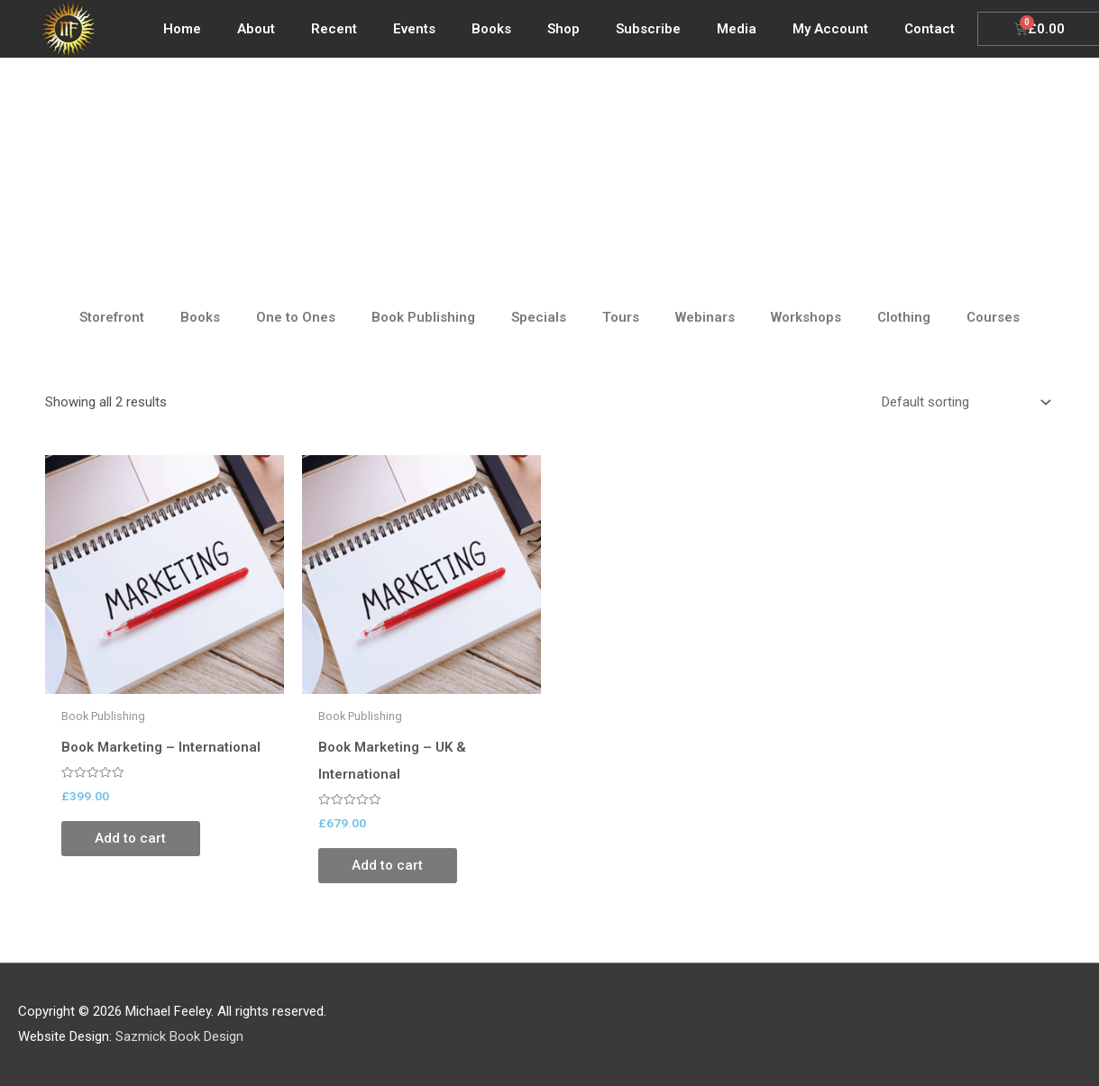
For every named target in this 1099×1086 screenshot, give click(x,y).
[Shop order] (963, 402)
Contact (929, 29)
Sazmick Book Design (179, 1037)
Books (491, 29)
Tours (620, 317)
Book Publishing (423, 317)
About (256, 29)
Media (736, 29)
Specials (538, 317)
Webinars (705, 317)
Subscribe (648, 29)
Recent (334, 29)
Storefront (111, 317)
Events (414, 29)
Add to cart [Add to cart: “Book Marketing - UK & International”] (390, 866)
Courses (993, 317)
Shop (563, 29)
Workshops (806, 317)
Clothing (903, 317)
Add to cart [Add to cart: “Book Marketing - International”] (133, 839)
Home (182, 29)
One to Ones (295, 317)
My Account (830, 29)
